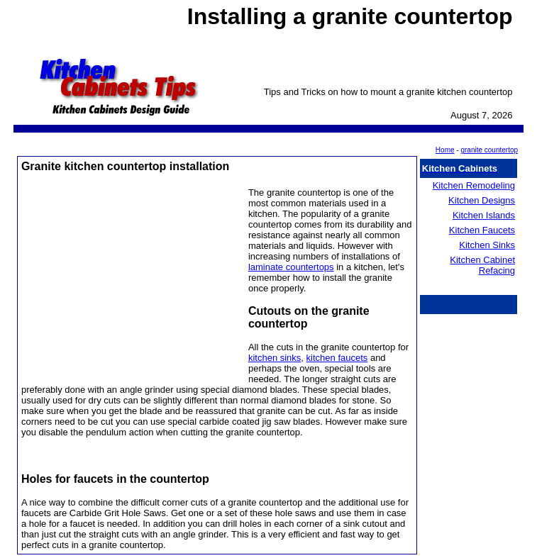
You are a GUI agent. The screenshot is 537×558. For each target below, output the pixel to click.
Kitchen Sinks (487, 245)
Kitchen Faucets (482, 230)
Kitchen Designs (481, 200)
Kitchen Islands (484, 215)
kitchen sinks (274, 357)
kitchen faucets (337, 357)
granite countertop (489, 150)
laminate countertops (291, 267)
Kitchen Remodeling (474, 185)
